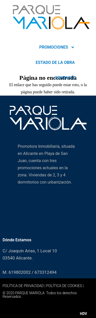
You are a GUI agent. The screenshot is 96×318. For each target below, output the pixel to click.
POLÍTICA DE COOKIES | (65, 286)
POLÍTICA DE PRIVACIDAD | (24, 286)
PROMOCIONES (57, 47)
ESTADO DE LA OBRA (55, 62)
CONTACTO (65, 77)
